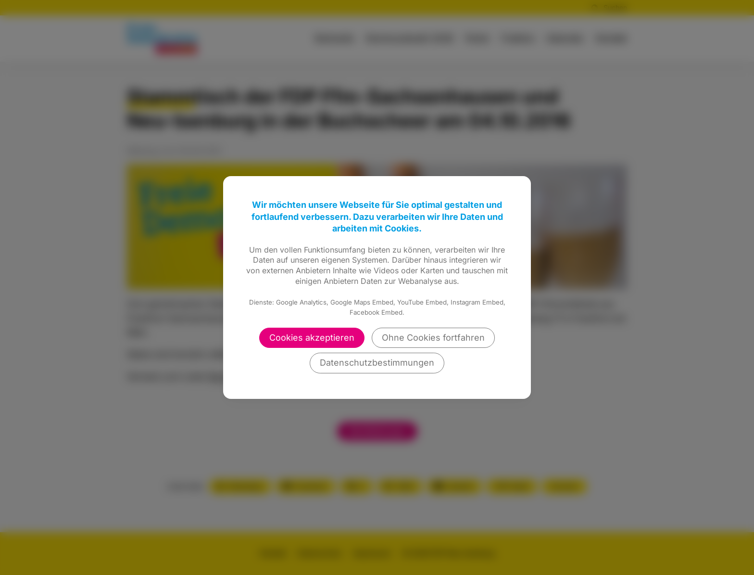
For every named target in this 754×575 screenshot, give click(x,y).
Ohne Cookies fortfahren (433, 337)
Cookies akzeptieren (311, 337)
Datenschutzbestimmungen (377, 363)
